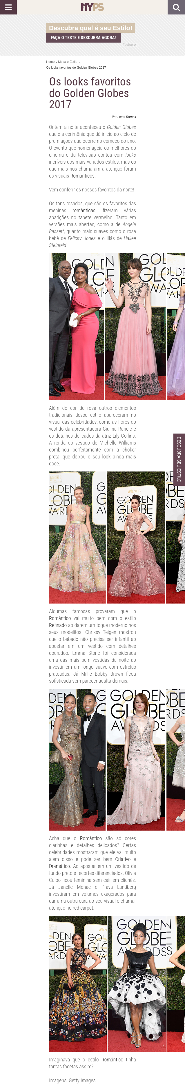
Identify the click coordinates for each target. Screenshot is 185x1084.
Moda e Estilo (67, 61)
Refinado (58, 625)
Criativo (122, 859)
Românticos (82, 176)
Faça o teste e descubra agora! (83, 37)
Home (50, 61)
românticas (83, 210)
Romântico (60, 618)
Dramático (59, 866)
